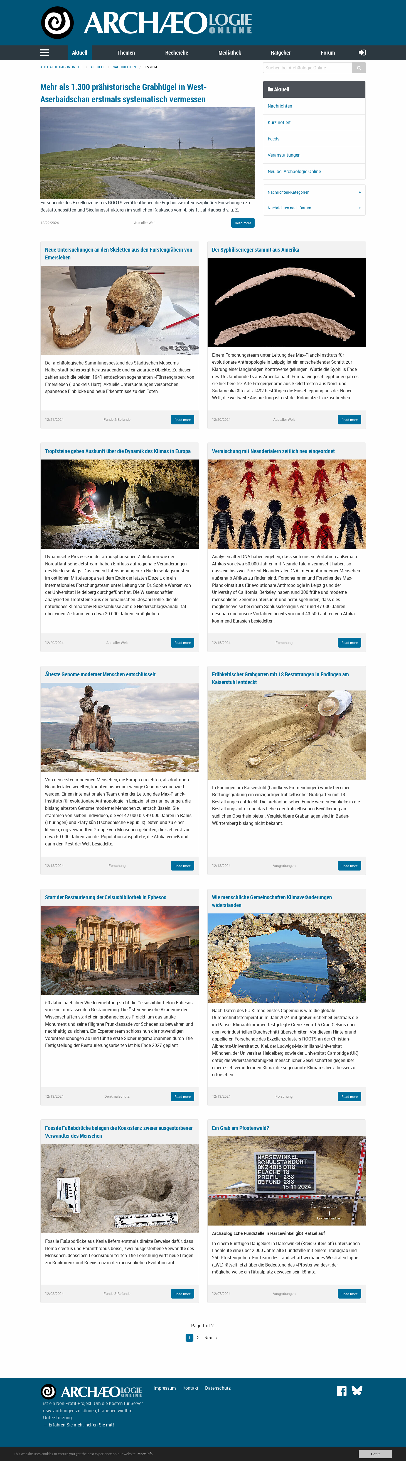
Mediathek (229, 52)
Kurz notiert (279, 122)
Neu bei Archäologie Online (294, 171)
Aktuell (79, 52)
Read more (243, 223)
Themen (126, 52)
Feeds (273, 139)
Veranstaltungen (284, 155)
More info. (145, 1454)
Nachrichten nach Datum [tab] (289, 207)
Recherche (176, 52)
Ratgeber (281, 52)
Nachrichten (124, 67)
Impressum (165, 1388)
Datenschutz (218, 1388)
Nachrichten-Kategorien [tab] (288, 192)
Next (209, 1337)
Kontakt (190, 1388)
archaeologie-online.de (61, 67)
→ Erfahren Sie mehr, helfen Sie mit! (78, 1425)
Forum (328, 52)
